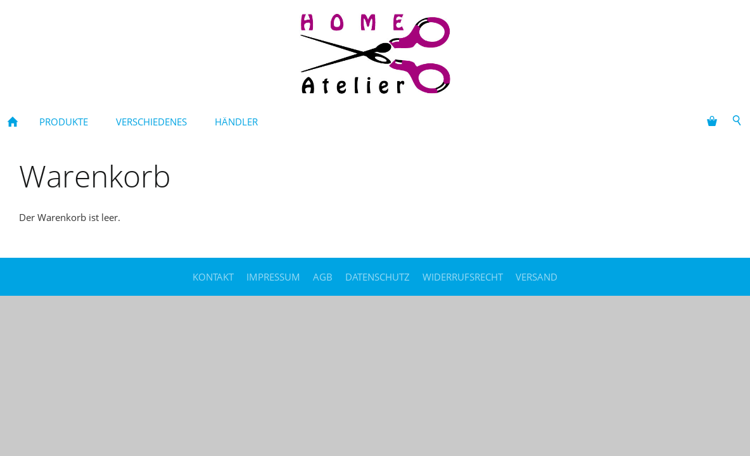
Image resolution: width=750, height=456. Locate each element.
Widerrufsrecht (463, 276)
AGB (323, 276)
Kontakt (213, 276)
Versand (536, 276)
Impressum (273, 276)
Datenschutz (377, 276)
